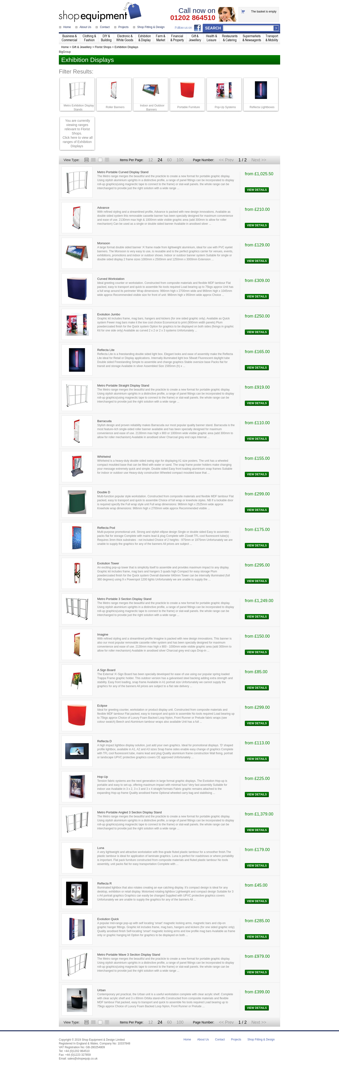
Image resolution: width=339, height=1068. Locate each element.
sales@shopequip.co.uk (83, 1058)
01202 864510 (192, 17)
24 (159, 160)
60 (169, 160)
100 (179, 160)
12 (150, 160)
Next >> (258, 160)
